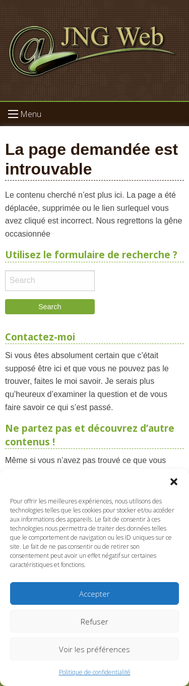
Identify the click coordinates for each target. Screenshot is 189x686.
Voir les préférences (94, 649)
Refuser (94, 621)
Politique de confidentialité (95, 672)
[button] (174, 482)
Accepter (94, 594)
